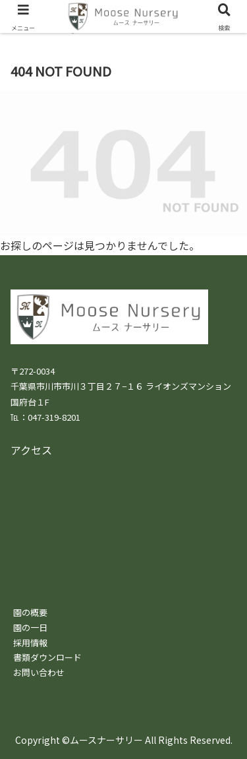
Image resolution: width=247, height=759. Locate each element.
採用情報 (30, 642)
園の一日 (30, 627)
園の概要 (30, 612)
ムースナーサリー (106, 739)
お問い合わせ (39, 672)
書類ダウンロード (47, 657)
